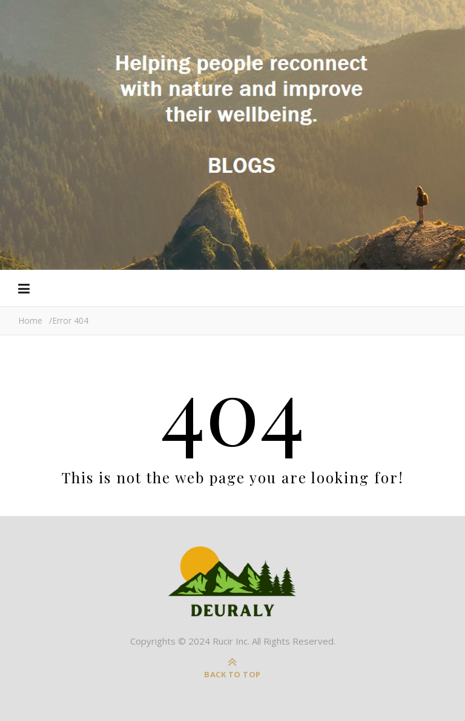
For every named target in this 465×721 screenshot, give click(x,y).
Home (30, 320)
